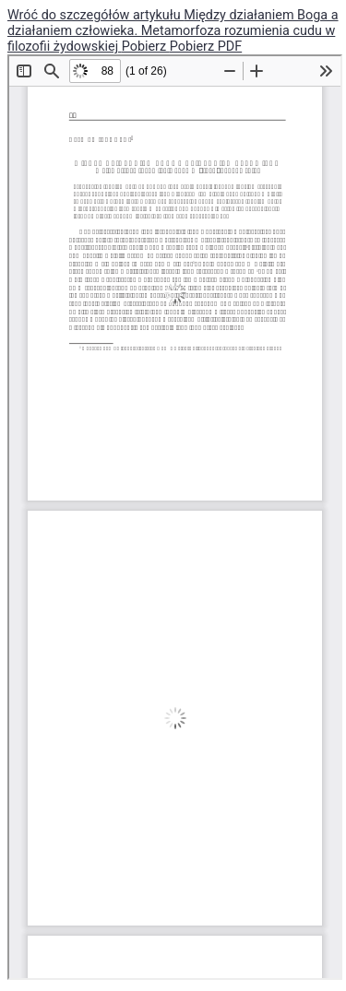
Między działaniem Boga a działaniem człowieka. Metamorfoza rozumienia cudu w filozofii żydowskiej (173, 30)
